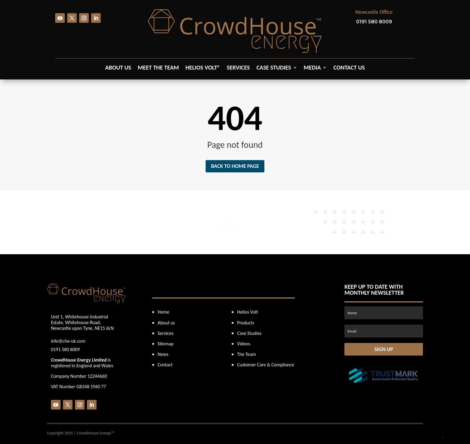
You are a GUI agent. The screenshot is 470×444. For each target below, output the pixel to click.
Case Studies (273, 68)
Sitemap (166, 344)
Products (245, 323)
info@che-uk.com (68, 341)
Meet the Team (158, 68)
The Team (246, 354)
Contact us (349, 68)
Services (238, 68)
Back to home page (235, 166)
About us (118, 68)
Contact (165, 365)
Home (163, 312)
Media (312, 68)
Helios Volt (247, 312)
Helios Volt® (203, 68)
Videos (243, 344)
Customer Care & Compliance (265, 365)
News (163, 354)
